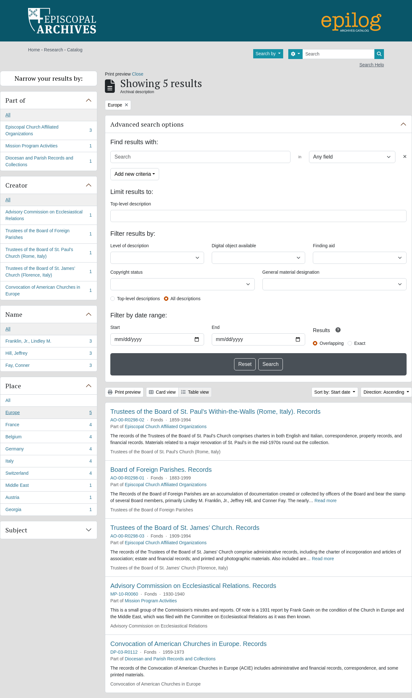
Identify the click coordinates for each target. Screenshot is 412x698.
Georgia (48, 510)
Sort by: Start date (333, 392)
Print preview (124, 392)
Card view (162, 392)
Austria (48, 498)
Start (115, 327)
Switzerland (48, 474)
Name (13, 314)
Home (34, 49)
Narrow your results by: (49, 78)
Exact (359, 343)
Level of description (129, 245)
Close (137, 74)
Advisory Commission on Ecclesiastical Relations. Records (193, 585)
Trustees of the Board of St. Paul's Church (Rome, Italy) (48, 253)
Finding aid (324, 245)
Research (53, 49)
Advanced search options (147, 124)
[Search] (338, 54)
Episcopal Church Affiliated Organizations (48, 130)
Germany (48, 450)
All (8, 114)
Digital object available (234, 245)
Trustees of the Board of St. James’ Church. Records (185, 527)
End (216, 327)
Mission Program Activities (48, 147)
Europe (48, 413)
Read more (325, 500)
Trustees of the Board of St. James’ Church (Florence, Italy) (48, 272)
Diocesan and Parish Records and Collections (48, 161)
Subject (16, 530)
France (48, 425)
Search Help (371, 64)
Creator (16, 185)
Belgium (48, 438)
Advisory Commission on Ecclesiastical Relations (48, 215)
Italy (48, 462)
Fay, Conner (48, 366)
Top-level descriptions (138, 298)
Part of (15, 100)
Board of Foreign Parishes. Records (161, 469)
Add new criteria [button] (132, 174)
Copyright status (126, 272)
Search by (266, 53)
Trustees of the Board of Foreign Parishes (48, 234)
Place (13, 386)
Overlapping (332, 343)
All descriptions (186, 298)
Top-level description (130, 203)
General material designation (291, 272)
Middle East (48, 486)
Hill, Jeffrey (48, 354)
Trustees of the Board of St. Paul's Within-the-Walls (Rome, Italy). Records (215, 411)
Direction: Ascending (385, 392)
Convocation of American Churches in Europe (48, 290)
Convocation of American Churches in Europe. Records (188, 643)
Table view (195, 392)
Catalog (74, 49)
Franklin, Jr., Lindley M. (48, 342)
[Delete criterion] (405, 156)
